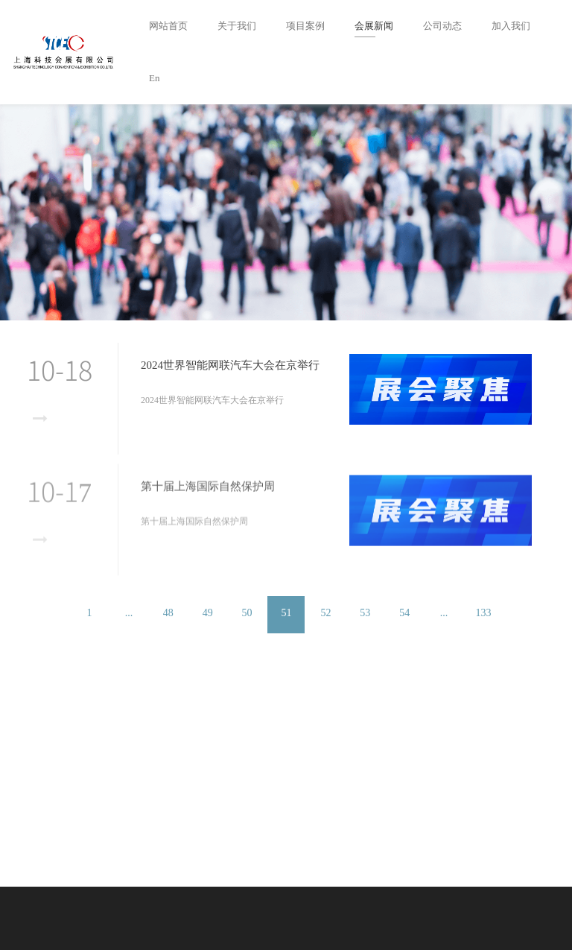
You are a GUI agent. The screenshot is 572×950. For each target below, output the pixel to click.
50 (247, 612)
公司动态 (442, 25)
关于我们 (236, 25)
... (129, 612)
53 (365, 612)
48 (168, 612)
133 (483, 612)
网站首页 (168, 25)
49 (208, 612)
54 (404, 612)
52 (325, 612)
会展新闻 (374, 25)
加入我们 (511, 25)
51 (287, 612)
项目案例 (305, 25)
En (154, 77)
